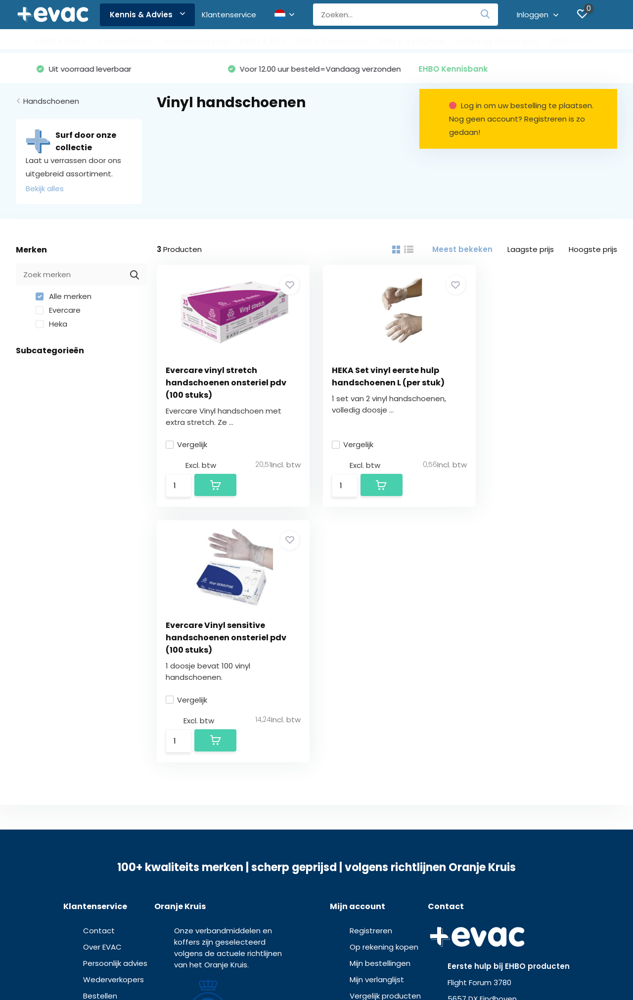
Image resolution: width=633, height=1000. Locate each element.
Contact (99, 677)
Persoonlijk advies (115, 710)
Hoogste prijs (593, 250)
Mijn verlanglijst (377, 726)
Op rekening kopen (384, 694)
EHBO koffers (61, 41)
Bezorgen (100, 759)
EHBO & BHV (262, 41)
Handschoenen (51, 101)
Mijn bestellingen (380, 710)
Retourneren (106, 792)
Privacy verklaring (335, 966)
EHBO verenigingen (588, 41)
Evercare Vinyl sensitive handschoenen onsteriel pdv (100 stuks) (544, 383)
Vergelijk (187, 445)
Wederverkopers (113, 726)
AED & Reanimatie (332, 41)
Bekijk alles (45, 189)
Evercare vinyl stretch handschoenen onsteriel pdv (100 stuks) (227, 383)
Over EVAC (102, 694)
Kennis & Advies (147, 14)
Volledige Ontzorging (498, 41)
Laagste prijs (530, 250)
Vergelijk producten (385, 743)
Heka (51, 324)
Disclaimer (382, 966)
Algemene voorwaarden (268, 966)
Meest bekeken (462, 250)
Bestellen (100, 743)
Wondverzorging (195, 41)
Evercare (58, 310)
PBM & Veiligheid (412, 41)
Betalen (97, 775)
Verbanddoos (124, 41)
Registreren (371, 677)
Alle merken (63, 297)
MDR (316, 975)
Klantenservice (229, 14)
